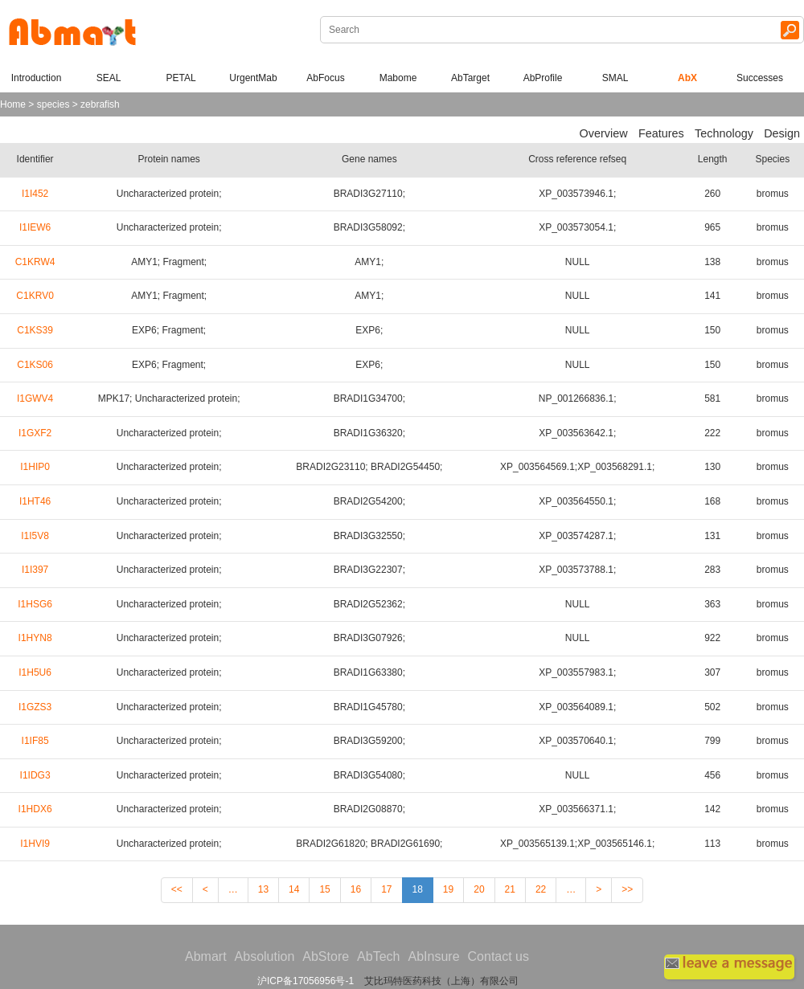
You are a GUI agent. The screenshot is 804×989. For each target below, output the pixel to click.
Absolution (265, 956)
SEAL (108, 78)
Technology (724, 133)
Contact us (498, 956)
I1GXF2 (34, 433)
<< (177, 889)
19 (448, 889)
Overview (604, 133)
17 (386, 889)
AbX (687, 78)
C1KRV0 (34, 295)
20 (479, 889)
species (53, 104)
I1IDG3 (35, 775)
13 (263, 889)
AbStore (325, 956)
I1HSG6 (35, 604)
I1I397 (35, 569)
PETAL (180, 78)
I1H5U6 (34, 672)
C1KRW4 (35, 262)
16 (356, 889)
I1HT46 (35, 501)
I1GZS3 (34, 707)
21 (510, 889)
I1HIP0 (35, 466)
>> (627, 889)
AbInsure (433, 956)
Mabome (398, 78)
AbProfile (543, 78)
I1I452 (35, 193)
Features (661, 133)
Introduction (36, 78)
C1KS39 (35, 330)
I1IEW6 (35, 227)
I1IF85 (35, 740)
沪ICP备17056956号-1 (305, 981)
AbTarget (470, 78)
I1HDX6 (35, 809)
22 (540, 889)
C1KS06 (35, 364)
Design (782, 133)
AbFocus (325, 78)
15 (324, 889)
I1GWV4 (35, 398)
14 (294, 889)
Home (13, 104)
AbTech (378, 956)
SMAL (615, 78)
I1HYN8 (35, 638)
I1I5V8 (35, 535)
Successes (759, 78)
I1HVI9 (35, 843)
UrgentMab (253, 78)
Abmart (206, 956)
